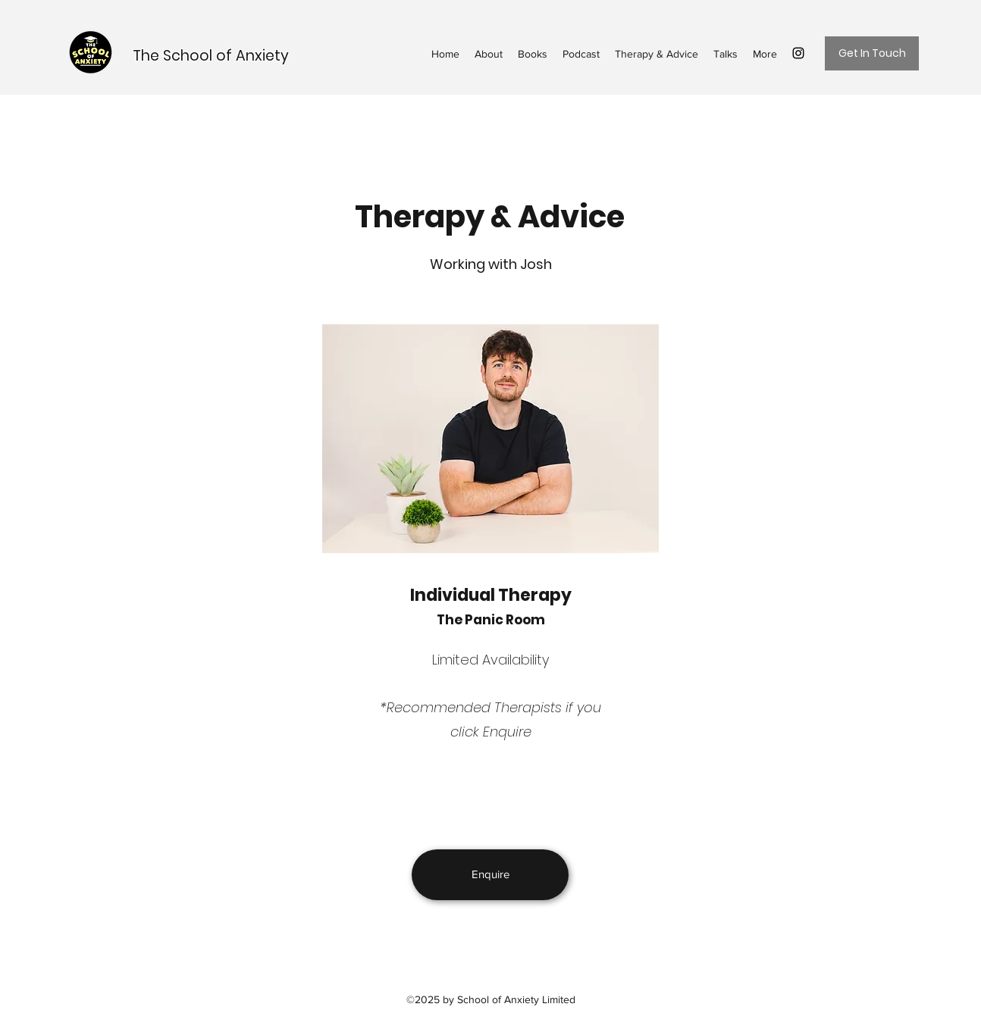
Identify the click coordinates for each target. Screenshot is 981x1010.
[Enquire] (490, 874)
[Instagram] (798, 53)
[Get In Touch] (872, 53)
